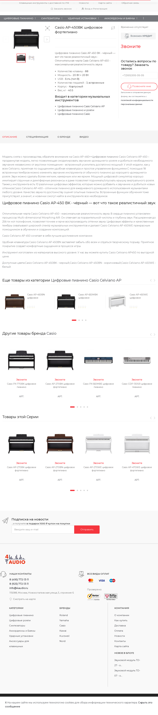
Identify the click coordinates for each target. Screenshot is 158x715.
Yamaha (64, 620)
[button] (47, 28)
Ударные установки (82, 18)
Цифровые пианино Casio (74, 114)
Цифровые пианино (18, 18)
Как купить (120, 620)
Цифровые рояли (20, 620)
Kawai (62, 630)
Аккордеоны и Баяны (119, 18)
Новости (119, 635)
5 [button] (87, 407)
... (142, 18)
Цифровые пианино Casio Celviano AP (81, 106)
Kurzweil (64, 635)
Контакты (120, 641)
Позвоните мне (139, 87)
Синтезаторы (50, 18)
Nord (62, 641)
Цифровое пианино (105, 156)
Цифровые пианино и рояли (76, 110)
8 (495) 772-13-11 (19, 579)
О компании (121, 615)
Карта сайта (121, 646)
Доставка (120, 625)
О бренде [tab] (63, 136)
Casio (51, 333)
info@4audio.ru (18, 588)
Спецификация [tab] (37, 136)
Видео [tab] (84, 136)
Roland (63, 615)
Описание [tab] (9, 136)
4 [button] (85, 320)
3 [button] (82, 320)
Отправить (86, 529)
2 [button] (79, 320)
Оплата (118, 630)
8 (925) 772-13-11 (19, 583)
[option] (28, 303)
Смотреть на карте (22, 599)
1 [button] (74, 320)
